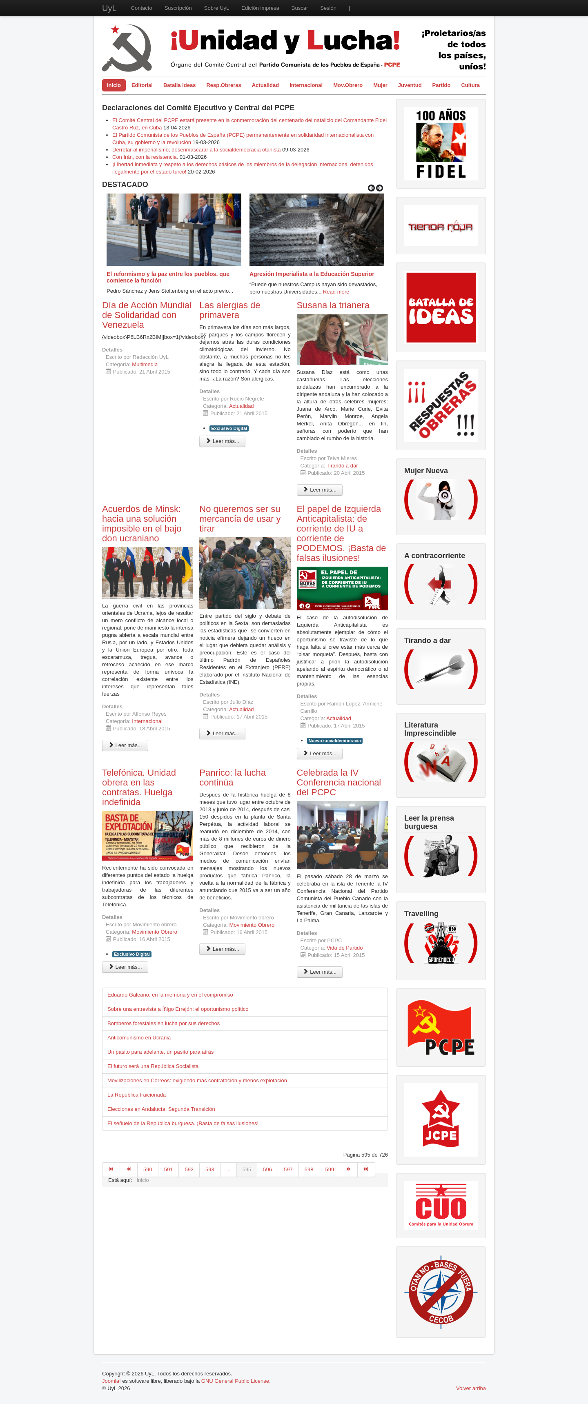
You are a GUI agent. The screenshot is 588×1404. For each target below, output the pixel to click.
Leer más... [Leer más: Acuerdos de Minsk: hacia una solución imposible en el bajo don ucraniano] (125, 745)
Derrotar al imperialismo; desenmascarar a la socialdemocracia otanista (196, 150)
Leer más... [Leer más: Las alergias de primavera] (222, 441)
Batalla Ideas (179, 85)
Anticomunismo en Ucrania (139, 1038)
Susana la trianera (333, 305)
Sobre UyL (216, 8)
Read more (336, 292)
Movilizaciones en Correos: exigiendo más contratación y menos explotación (197, 1080)
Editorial (142, 85)
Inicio (114, 85)
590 (147, 1169)
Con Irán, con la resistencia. (146, 157)
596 (267, 1169)
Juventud (410, 85)
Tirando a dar (342, 466)
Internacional (306, 85)
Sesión (328, 8)
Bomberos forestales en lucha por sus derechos (163, 1023)
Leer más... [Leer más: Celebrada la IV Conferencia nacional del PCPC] (320, 972)
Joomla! (111, 1381)
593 (209, 1169)
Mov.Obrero (348, 85)
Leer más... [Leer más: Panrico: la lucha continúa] (222, 949)
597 (288, 1169)
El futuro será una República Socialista (152, 1066)
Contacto (141, 8)
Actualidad (265, 85)
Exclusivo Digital (229, 428)
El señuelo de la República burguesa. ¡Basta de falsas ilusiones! (182, 1123)
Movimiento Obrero (154, 932)
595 (247, 1169)
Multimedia (145, 364)
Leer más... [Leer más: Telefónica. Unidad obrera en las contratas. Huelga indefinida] (125, 967)
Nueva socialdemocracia (335, 740)
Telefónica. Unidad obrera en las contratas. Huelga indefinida (139, 787)
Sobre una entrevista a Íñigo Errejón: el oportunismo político (177, 1009)
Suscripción (178, 8)
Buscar (300, 8)
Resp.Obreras (223, 85)
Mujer (380, 85)
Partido (441, 85)
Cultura (470, 85)
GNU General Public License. (236, 1381)
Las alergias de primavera (229, 310)
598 (309, 1169)
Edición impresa (260, 8)
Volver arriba (471, 1388)
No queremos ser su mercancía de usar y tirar (240, 519)
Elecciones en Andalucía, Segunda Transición (161, 1109)
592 (189, 1169)
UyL (109, 8)
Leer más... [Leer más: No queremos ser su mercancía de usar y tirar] (222, 733)
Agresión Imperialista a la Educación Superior (311, 274)
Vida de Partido (345, 948)
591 (168, 1169)
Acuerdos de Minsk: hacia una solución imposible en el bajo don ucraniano (141, 523)
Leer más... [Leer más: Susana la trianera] (320, 490)
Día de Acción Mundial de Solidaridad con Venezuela (147, 315)
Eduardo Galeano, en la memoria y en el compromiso (170, 995)
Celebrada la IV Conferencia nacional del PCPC (339, 782)
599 (329, 1169)
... (228, 1169)
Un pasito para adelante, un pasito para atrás (160, 1052)
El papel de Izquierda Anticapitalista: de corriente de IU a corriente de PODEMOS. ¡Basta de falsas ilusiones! (341, 533)
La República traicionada (136, 1095)
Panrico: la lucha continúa (232, 778)
